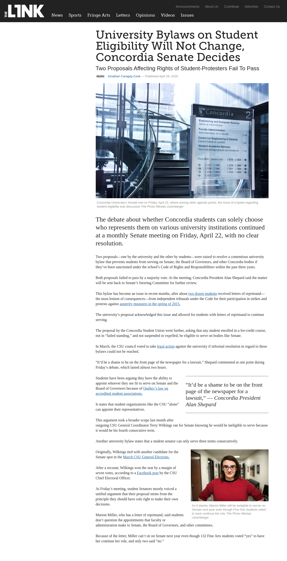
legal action (165, 346)
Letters (123, 15)
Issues (187, 15)
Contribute (231, 6)
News (57, 15)
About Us (212, 6)
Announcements (187, 6)
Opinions (145, 15)
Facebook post (148, 473)
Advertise (251, 6)
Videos (168, 15)
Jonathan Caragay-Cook (124, 76)
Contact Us (272, 6)
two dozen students (202, 294)
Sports (75, 15)
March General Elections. (146, 457)
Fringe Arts (98, 15)
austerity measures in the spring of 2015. (150, 304)
